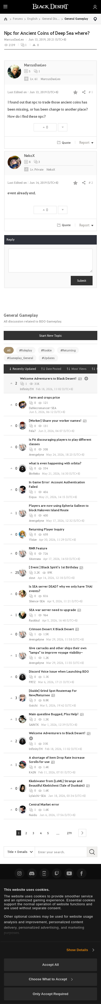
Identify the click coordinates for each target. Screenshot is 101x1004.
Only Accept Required (50, 994)
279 (70, 833)
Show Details (77, 950)
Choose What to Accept (51, 979)
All (9, 350)
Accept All (50, 965)
